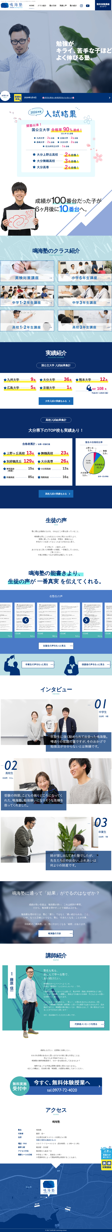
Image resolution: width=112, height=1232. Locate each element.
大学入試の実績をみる (56, 401)
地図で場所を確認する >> (46, 1140)
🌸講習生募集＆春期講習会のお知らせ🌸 (58, 98)
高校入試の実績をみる (56, 494)
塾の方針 (53, 6)
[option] (70, 620)
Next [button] (86, 620)
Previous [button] (25, 620)
